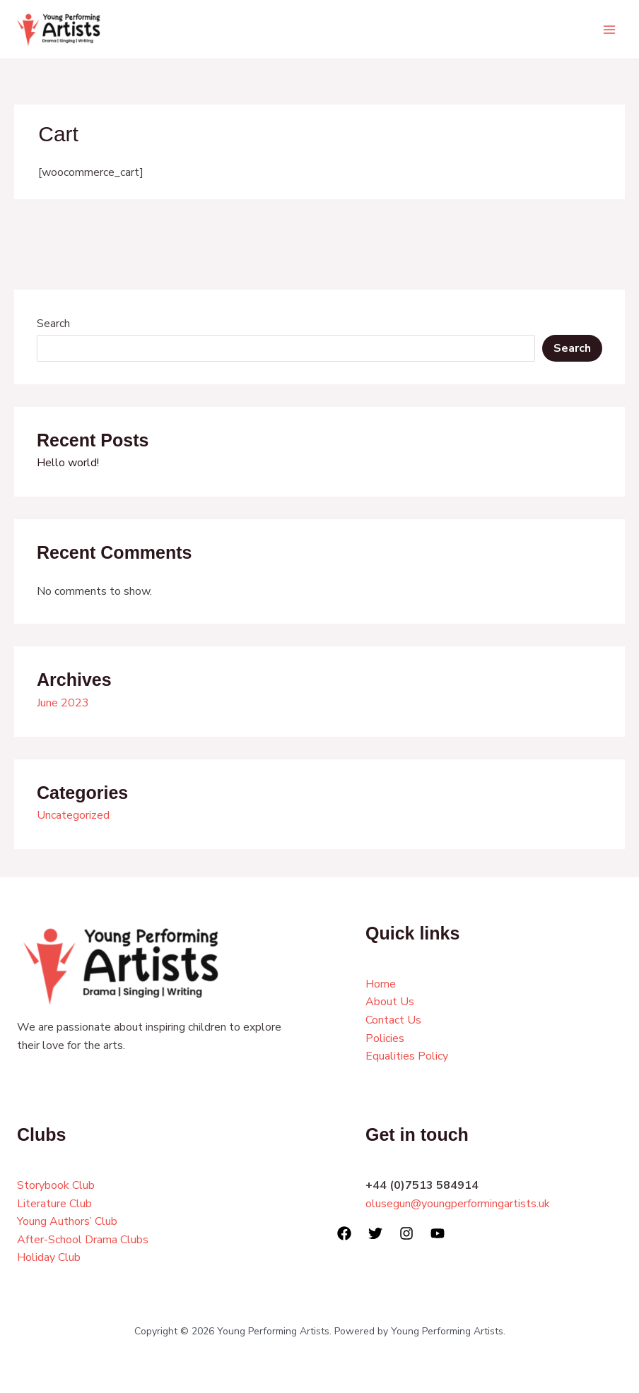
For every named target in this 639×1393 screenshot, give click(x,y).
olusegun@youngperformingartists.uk (457, 1203)
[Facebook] (344, 1233)
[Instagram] (406, 1233)
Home (380, 984)
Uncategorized (73, 815)
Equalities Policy (406, 1056)
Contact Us (393, 1020)
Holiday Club (49, 1257)
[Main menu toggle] (609, 29)
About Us (389, 1001)
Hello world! (68, 462)
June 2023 (63, 703)
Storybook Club (56, 1185)
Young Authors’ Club (67, 1221)
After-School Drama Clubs (82, 1239)
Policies (384, 1038)
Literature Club (54, 1203)
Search (53, 323)
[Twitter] (375, 1233)
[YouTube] (437, 1233)
